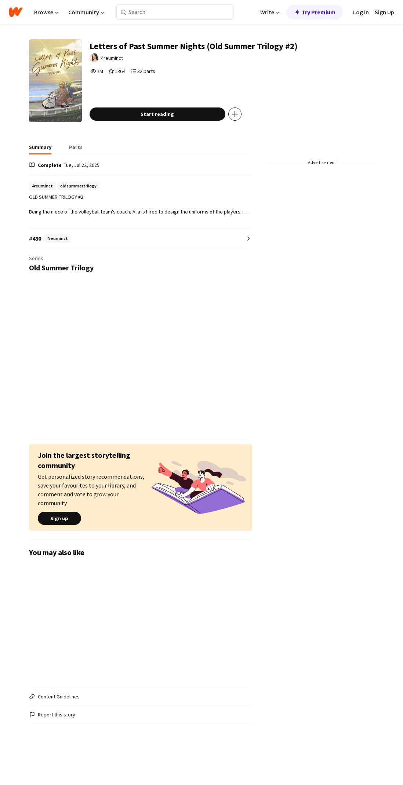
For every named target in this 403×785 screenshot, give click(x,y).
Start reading (173, 137)
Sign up (59, 541)
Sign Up (384, 12)
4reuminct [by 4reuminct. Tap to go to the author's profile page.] (130, 61)
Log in (361, 12)
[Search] (123, 12)
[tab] (40, 172)
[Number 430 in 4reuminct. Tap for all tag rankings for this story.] (140, 261)
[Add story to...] (251, 137)
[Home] (15, 12)
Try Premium (314, 12)
